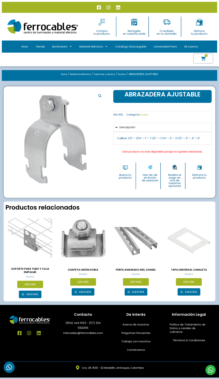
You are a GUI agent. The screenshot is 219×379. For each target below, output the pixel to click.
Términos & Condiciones (188, 341)
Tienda (40, 46)
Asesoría (32, 295)
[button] (100, 96)
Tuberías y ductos (104, 74)
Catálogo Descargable (130, 46)
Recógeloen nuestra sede (134, 32)
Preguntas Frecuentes (136, 334)
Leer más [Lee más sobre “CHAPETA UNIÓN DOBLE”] (83, 282)
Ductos (123, 74)
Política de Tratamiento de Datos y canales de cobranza (188, 329)
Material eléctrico (93, 46)
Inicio (24, 46)
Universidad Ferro (165, 46)
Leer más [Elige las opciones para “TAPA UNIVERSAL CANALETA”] (189, 282)
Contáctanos (136, 351)
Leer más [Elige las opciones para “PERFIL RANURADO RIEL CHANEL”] (136, 282)
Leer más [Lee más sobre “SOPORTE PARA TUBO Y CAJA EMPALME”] (30, 285)
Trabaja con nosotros (136, 342)
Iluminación (62, 46)
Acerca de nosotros (136, 325)
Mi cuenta (191, 46)
